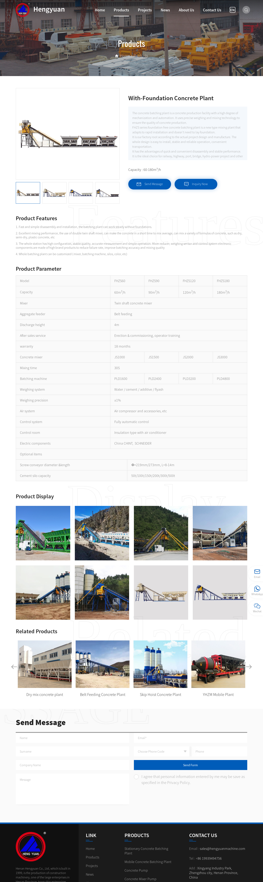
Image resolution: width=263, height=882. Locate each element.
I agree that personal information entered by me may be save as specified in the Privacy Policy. (189, 779)
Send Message (150, 184)
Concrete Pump (136, 870)
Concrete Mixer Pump (140, 879)
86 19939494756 (210, 858)
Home (100, 9)
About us (186, 9)
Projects (145, 9)
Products (121, 9)
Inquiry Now (196, 184)
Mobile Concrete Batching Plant (148, 861)
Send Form (190, 765)
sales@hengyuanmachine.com (222, 848)
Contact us (212, 9)
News (165, 9)
